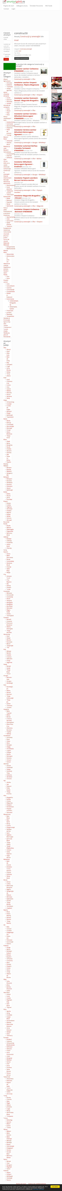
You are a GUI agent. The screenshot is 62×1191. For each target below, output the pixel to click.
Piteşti (8, 413)
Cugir (8, 366)
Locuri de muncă (6, 240)
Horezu (9, 1150)
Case (8, 219)
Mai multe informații (38, 1189)
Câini (8, 109)
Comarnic (10, 960)
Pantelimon (10, 807)
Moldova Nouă (9, 564)
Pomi (8, 278)
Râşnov (9, 512)
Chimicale (6, 167)
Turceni (9, 707)
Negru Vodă (8, 611)
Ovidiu (9, 614)
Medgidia (9, 604)
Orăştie (9, 752)
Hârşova (9, 600)
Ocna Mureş (8, 369)
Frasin (8, 1050)
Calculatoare (7, 152)
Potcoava (9, 940)
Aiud (8, 351)
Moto (5, 252)
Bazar (5, 139)
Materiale (6, 243)
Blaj (8, 362)
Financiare (10, 310)
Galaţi (5, 664)
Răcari (8, 644)
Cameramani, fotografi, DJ (14, 303)
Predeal (9, 511)
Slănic (8, 970)
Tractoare (10, 86)
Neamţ (6, 910)
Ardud (8, 994)
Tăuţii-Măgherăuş (10, 847)
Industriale (7, 230)
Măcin (8, 1124)
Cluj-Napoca (9, 581)
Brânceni (9, 1080)
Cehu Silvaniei (9, 982)
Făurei (8, 496)
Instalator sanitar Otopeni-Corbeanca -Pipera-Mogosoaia (26, 83)
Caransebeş (10, 561)
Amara (9, 765)
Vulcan (9, 762)
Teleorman (7, 1077)
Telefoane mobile (10, 192)
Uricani (9, 760)
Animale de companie (7, 106)
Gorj (5, 685)
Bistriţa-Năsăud (6, 465)
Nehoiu (9, 527)
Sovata (9, 900)
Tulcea (6, 1118)
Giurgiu (34, 142)
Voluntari (9, 812)
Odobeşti (9, 1178)
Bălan (8, 715)
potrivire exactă (7, 55)
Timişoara (10, 1116)
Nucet (8, 447)
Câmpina (9, 959)
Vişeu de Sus (9, 856)
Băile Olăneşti (9, 1138)
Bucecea (9, 481)
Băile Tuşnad (9, 712)
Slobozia (9, 775)
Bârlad (9, 1161)
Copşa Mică (8, 1018)
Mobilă (6, 250)
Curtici (9, 385)
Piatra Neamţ (9, 914)
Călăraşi (6, 537)
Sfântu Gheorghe (10, 628)
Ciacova (9, 1099)
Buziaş (9, 1097)
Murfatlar (10, 606)
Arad (16, 40)
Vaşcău (9, 462)
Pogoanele (10, 531)
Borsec (9, 717)
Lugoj (8, 1109)
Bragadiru (10, 797)
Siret (8, 1064)
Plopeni (9, 966)
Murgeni (9, 1165)
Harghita (6, 709)
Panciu (9, 1180)
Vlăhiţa (9, 734)
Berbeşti (9, 1142)
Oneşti (9, 430)
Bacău (5, 419)
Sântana (9, 396)
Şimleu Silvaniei (9, 988)
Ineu (8, 387)
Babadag (9, 1120)
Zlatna (9, 376)
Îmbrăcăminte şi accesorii (8, 212)
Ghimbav (9, 509)
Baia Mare (8, 817)
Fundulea (9, 542)
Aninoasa (9, 737)
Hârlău (9, 782)
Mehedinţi (7, 859)
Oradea (9, 449)
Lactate (9, 103)
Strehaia (9, 874)
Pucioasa (9, 642)
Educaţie (6, 180)
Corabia (9, 930)
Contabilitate (11, 291)
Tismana (9, 705)
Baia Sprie (8, 821)
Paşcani (9, 786)
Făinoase (9, 101)
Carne (8, 98)
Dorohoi (9, 484)
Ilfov (33, 79)
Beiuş (8, 443)
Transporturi (7, 327)
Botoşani (6, 477)
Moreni (9, 640)
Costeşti (9, 404)
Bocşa (8, 559)
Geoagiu (9, 745)
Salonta (9, 452)
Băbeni (9, 1131)
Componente (11, 154)
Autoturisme (10, 122)
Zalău (8, 990)
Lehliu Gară (8, 545)
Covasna (6, 617)
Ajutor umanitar (6, 93)
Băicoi (8, 949)
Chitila (9, 801)
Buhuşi (9, 422)
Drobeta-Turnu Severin (9, 868)
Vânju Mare (8, 877)
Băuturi (6, 137)
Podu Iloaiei (8, 789)
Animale (9, 83)
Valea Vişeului (9, 853)
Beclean (9, 467)
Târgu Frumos (9, 793)
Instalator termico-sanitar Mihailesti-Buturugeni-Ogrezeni (25, 132)
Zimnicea (9, 1094)
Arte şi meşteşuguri (7, 117)
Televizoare (10, 194)
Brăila (5, 492)
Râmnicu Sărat (9, 534)
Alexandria (10, 1079)
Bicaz (8, 912)
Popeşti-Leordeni (9, 809)
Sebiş (8, 398)
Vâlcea (5, 1129)
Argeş (5, 400)
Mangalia (9, 602)
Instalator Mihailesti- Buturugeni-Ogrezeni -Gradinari (23, 164)
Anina (8, 554)
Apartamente (11, 217)
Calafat (9, 655)
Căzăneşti (10, 767)
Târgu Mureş (8, 903)
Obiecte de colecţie (7, 264)
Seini (8, 833)
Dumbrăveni (10, 1020)
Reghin (9, 889)
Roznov (9, 919)
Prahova (6, 945)
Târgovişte (10, 645)
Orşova (9, 872)
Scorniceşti (10, 942)
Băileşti (9, 651)
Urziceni (9, 779)
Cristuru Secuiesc (9, 719)
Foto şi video (6, 208)
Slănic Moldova (9, 433)
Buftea (39, 158)
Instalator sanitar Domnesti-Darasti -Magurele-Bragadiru (26, 99)
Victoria (9, 518)
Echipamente (11, 247)
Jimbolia (9, 1107)
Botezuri (9, 200)
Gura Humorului (10, 1053)
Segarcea (9, 662)
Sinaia (8, 968)
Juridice (9, 312)
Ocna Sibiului (9, 1029)
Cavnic (9, 825)
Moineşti (9, 428)
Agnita (9, 1011)
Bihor (5, 439)
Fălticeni (9, 1049)
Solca (8, 1065)
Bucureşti (6, 522)
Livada (9, 998)
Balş (8, 927)
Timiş (5, 1096)
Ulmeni (9, 850)
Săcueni (9, 451)
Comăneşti (10, 424)
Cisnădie (9, 1015)
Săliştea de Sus (9, 830)
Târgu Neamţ (9, 922)
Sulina (8, 1125)
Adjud (8, 1172)
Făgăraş (9, 507)
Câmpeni (9, 364)
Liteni (8, 1056)
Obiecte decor (9, 143)
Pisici (8, 115)
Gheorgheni (10, 722)
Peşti (8, 113)
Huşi (8, 1163)
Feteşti (9, 769)
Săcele (8, 516)
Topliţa (9, 732)
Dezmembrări (11, 126)
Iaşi (5, 780)
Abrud (8, 349)
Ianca (8, 497)
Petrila (9, 754)
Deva (8, 743)
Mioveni (9, 411)
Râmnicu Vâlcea (9, 1156)
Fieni (8, 636)
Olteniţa (9, 548)
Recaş (8, 1110)
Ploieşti (9, 964)
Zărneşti (9, 520)
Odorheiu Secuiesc (9, 729)
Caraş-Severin (6, 551)
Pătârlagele (10, 529)
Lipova (9, 389)
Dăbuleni (9, 659)
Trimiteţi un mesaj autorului (21, 58)
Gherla (9, 585)
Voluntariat (7, 336)
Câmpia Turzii (9, 577)
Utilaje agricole (9, 89)
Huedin (9, 587)
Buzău (5, 524)
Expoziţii (9, 202)
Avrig (8, 1013)
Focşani (9, 1174)
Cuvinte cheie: (6, 38)
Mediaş (9, 1022)
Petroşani (9, 756)
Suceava (6, 1037)
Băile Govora (9, 1134)
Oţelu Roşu (8, 569)
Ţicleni (9, 703)
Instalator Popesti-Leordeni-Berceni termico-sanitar (26, 179)
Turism (6, 329)
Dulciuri (9, 100)
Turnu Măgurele (9, 1089)
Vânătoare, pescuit (7, 334)
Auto (5, 120)
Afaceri (6, 79)
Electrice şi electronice (7, 182)
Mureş (5, 880)
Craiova (9, 657)
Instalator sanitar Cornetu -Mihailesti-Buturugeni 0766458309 (25, 116)
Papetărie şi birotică (7, 268)
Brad (8, 739)
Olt (4, 925)
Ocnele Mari (9, 1153)
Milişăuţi (9, 1058)
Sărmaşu (9, 897)
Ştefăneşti (10, 415)
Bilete (8, 198)
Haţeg (8, 747)
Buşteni (9, 957)
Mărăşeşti (10, 1176)
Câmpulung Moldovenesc (11, 1044)
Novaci (9, 692)
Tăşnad (9, 1007)
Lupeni (9, 750)
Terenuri (9, 226)
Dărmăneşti (10, 426)
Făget (8, 1103)
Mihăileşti (42, 142)
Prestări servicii (6, 281)
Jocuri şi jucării (6, 236)
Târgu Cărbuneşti (10, 697)
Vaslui (5, 1159)
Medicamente (11, 248)
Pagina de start (21, 1184)
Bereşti (9, 666)
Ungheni (9, 908)
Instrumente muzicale (7, 233)
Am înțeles (55, 1186)
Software (9, 157)
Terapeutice (10, 316)
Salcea (8, 1062)
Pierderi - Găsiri (6, 272)
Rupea (8, 514)
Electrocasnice (11, 185)
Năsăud (9, 471)
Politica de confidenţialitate (37, 1184)
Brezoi (8, 1144)
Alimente (6, 96)
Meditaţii (9, 314)
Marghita (9, 445)
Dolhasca (9, 1047)
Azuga (8, 947)
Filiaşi (8, 660)
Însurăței (9, 499)
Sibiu (5, 1009)
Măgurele (40, 206)
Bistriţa (9, 469)
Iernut (8, 882)
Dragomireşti (11, 827)
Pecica (8, 394)
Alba (5, 347)
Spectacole (10, 206)
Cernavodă (10, 595)
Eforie (8, 599)
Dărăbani (9, 482)
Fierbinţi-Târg (9, 772)
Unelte (6, 331)
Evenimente (7, 196)
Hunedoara (7, 735)
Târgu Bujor (8, 671)
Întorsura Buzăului (9, 624)
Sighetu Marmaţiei (10, 836)
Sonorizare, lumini (13, 308)
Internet (9, 155)
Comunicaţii (7, 168)
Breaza (9, 955)
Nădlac (9, 391)
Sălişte (9, 1032)
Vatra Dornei (9, 1070)
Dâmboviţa (7, 634)
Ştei (8, 454)
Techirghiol (10, 615)
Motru (8, 690)
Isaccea (9, 1122)
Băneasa (9, 593)
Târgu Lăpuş (8, 843)
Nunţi (8, 204)
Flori (8, 276)
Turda (8, 589)
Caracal (9, 929)
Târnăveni (10, 906)
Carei (8, 996)
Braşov (6, 501)
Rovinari (9, 694)
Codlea (9, 505)
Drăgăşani (10, 1148)
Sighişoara (10, 899)
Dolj (5, 649)
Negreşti (9, 1167)
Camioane (10, 124)
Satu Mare (7, 992)
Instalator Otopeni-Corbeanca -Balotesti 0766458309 (26, 210)
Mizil (8, 962)
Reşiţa (8, 572)
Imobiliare (7, 215)
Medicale (6, 245)
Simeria (9, 758)
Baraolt (9, 619)
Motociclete (10, 254)
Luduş (8, 884)
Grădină (9, 85)
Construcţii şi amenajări (30, 36)
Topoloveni (10, 417)
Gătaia (9, 1105)
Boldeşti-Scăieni (9, 952)
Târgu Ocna (8, 437)
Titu (8, 647)
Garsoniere (10, 221)
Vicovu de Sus (9, 1074)
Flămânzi (9, 486)
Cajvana (9, 1041)
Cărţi (5, 159)
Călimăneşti (10, 1146)
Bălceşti (9, 1140)
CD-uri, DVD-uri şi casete (7, 163)
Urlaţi (8, 972)
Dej (8, 584)
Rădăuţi (9, 1060)
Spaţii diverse (9, 223)
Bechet (9, 653)
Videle (8, 1092)
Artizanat (9, 141)
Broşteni (9, 1039)
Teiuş (8, 374)
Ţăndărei (9, 777)
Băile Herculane (10, 556)
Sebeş (8, 372)
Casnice (9, 288)
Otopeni (39, 95)
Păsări (8, 111)
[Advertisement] (31, 19)
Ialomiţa (6, 764)
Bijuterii (6, 150)
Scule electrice (9, 188)
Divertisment (7, 178)
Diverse (6, 176)
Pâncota (9, 392)
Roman (9, 917)
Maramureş (7, 814)
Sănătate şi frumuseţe (7, 319)
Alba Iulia (8, 354)
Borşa (8, 824)
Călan (8, 741)
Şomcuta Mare (9, 839)
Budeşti (9, 539)
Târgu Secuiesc (9, 631)
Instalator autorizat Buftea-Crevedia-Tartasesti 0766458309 (26, 148)
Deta (8, 1101)
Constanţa (7, 591)
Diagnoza (9, 128)
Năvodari (9, 608)
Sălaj (5, 979)
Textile (6, 325)
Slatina (9, 944)
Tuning (9, 135)
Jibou (8, 985)
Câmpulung (10, 402)
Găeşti (8, 638)
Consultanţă (10, 289)
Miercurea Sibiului (10, 1025)
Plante (5, 275)
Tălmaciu (9, 1035)
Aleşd (8, 441)
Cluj (5, 574)
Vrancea (6, 1170)
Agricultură (7, 81)
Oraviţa (9, 567)
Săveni (9, 488)
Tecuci (9, 674)
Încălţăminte (7, 228)
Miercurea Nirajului (10, 886)
